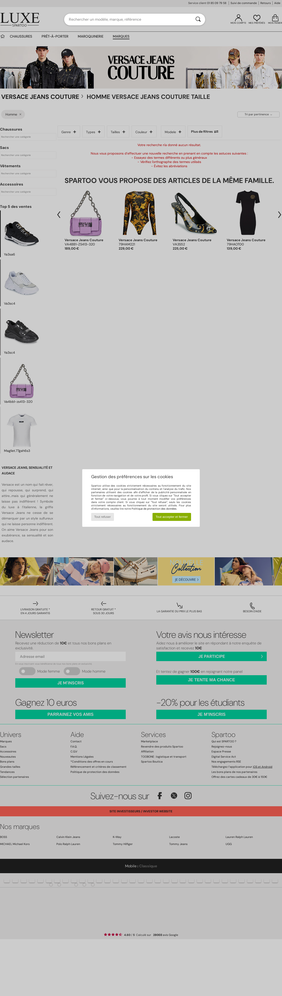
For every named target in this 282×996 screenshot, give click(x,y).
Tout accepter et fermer (172, 517)
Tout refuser (102, 517)
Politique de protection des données (154, 508)
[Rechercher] (198, 19)
